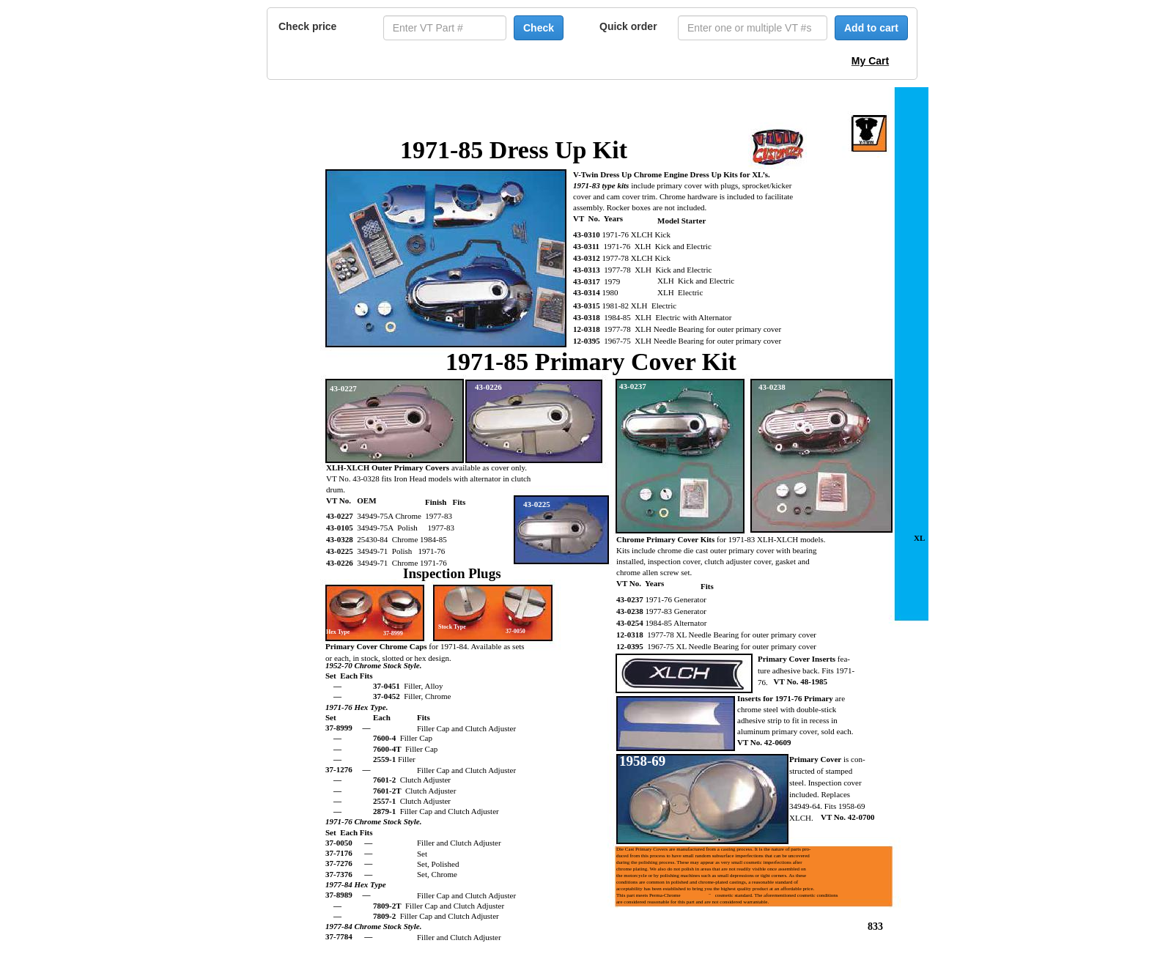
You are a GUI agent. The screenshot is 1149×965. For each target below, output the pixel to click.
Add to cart (871, 28)
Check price (307, 26)
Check (538, 28)
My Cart (870, 61)
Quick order (628, 26)
